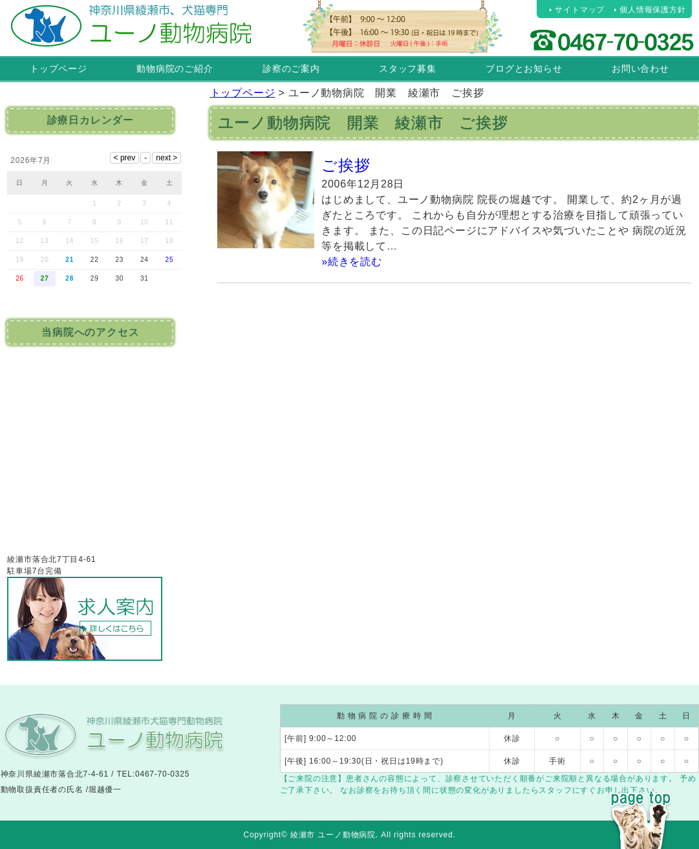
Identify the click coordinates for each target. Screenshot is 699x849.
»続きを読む (351, 261)
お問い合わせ (640, 68)
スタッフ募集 (407, 68)
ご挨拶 (345, 165)
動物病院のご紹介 (174, 68)
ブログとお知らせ (524, 68)
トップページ (58, 68)
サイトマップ (580, 9)
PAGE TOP (640, 796)
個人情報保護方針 (652, 9)
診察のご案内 (291, 68)
